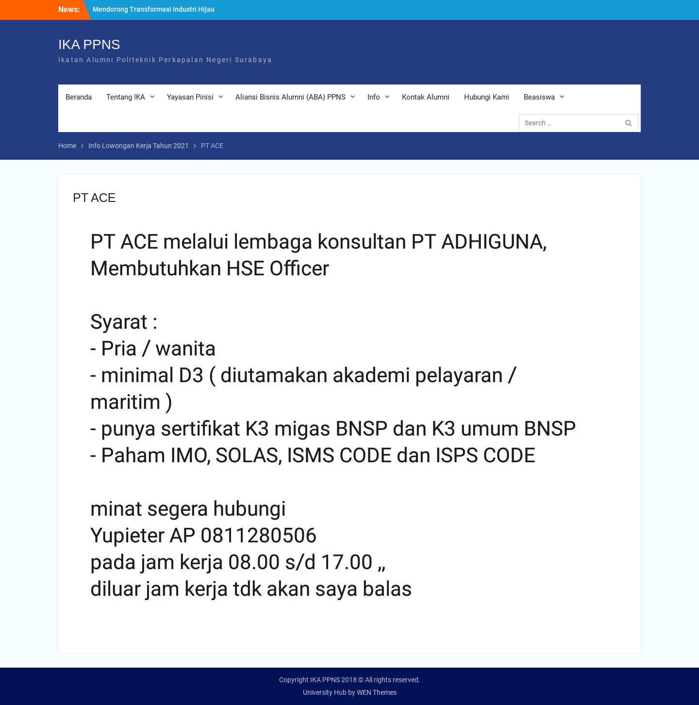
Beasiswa (539, 97)
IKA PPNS (89, 44)
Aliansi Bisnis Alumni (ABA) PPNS (290, 97)
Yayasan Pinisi (190, 97)
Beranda (79, 97)
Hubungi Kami (486, 97)
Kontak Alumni (425, 97)
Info (373, 97)
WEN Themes (377, 692)
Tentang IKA (125, 97)
